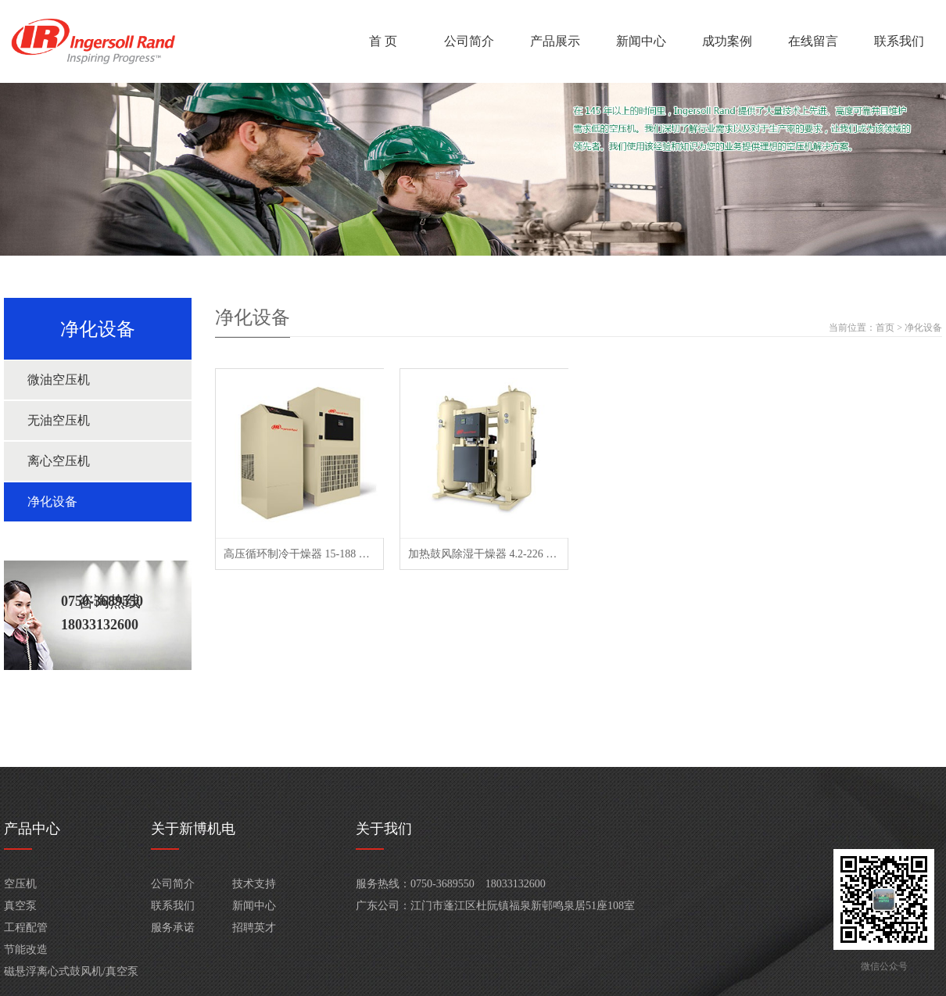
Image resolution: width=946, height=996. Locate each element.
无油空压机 (58, 420)
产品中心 (32, 829)
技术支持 (254, 884)
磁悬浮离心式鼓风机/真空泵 (71, 971)
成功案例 (727, 41)
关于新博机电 (193, 829)
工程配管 (26, 927)
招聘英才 (254, 927)
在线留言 (813, 41)
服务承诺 (173, 927)
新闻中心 (641, 41)
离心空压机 (58, 461)
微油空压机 (58, 379)
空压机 (20, 884)
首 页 (383, 41)
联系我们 (899, 41)
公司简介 (469, 41)
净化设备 (52, 501)
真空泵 (20, 906)
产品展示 (555, 41)
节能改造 (26, 949)
